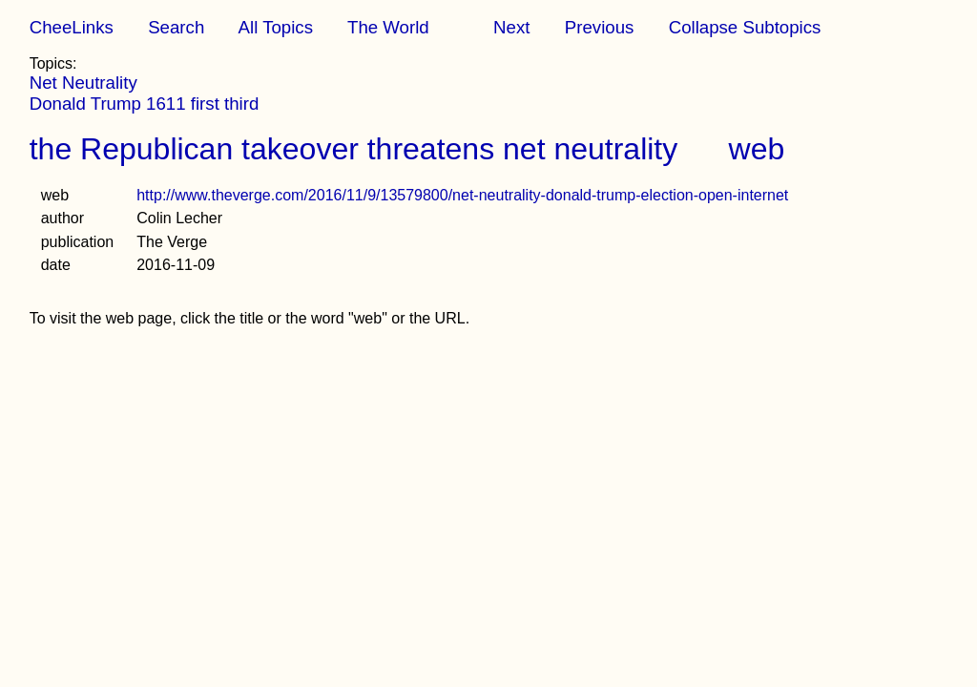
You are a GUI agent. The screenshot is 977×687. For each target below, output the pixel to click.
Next (511, 27)
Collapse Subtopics (745, 27)
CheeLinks (72, 27)
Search (176, 27)
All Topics (276, 27)
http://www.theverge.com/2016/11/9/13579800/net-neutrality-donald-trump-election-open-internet (462, 195)
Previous (599, 27)
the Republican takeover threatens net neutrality (354, 149)
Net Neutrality (83, 83)
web (757, 149)
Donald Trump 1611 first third (145, 104)
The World (388, 27)
